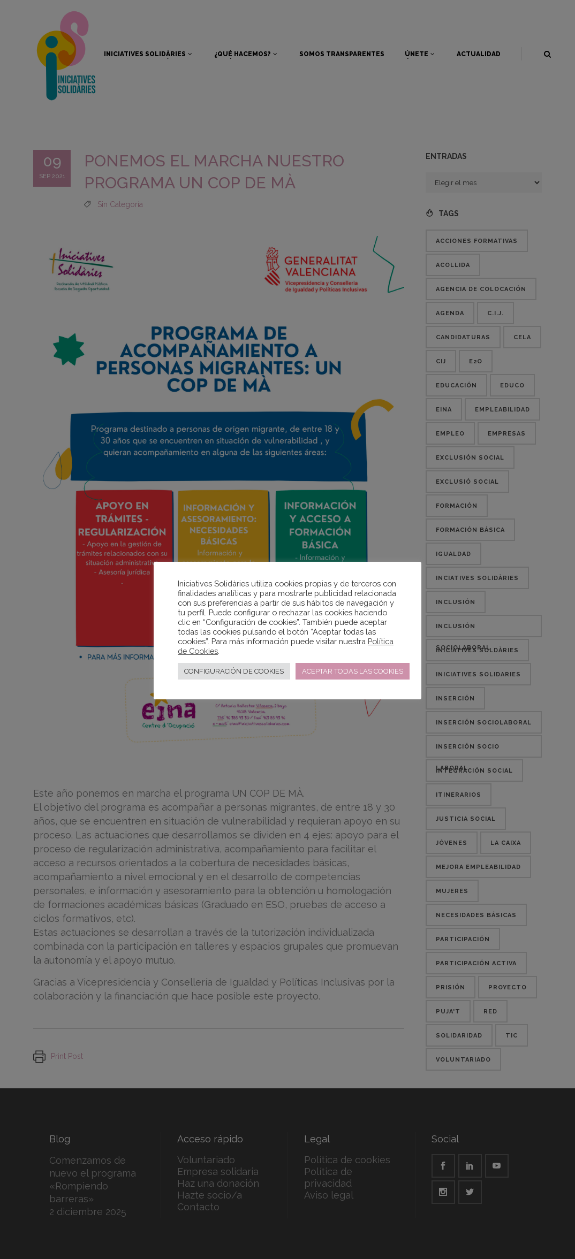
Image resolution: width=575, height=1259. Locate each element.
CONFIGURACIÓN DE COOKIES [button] (234, 671)
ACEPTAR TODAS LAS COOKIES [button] (352, 671)
